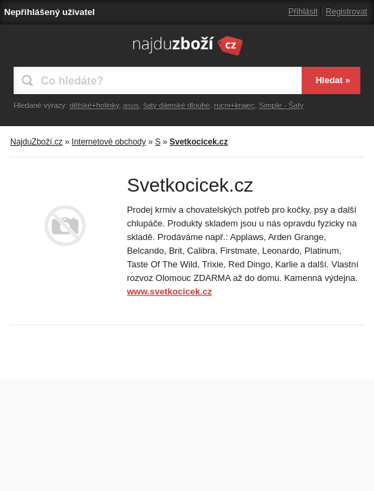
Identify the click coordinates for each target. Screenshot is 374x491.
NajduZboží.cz (36, 142)
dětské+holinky (94, 105)
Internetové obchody (109, 142)
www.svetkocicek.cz (169, 291)
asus (131, 105)
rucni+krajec (234, 105)
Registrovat (346, 11)
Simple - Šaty (281, 105)
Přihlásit (303, 11)
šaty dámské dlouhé (176, 105)
